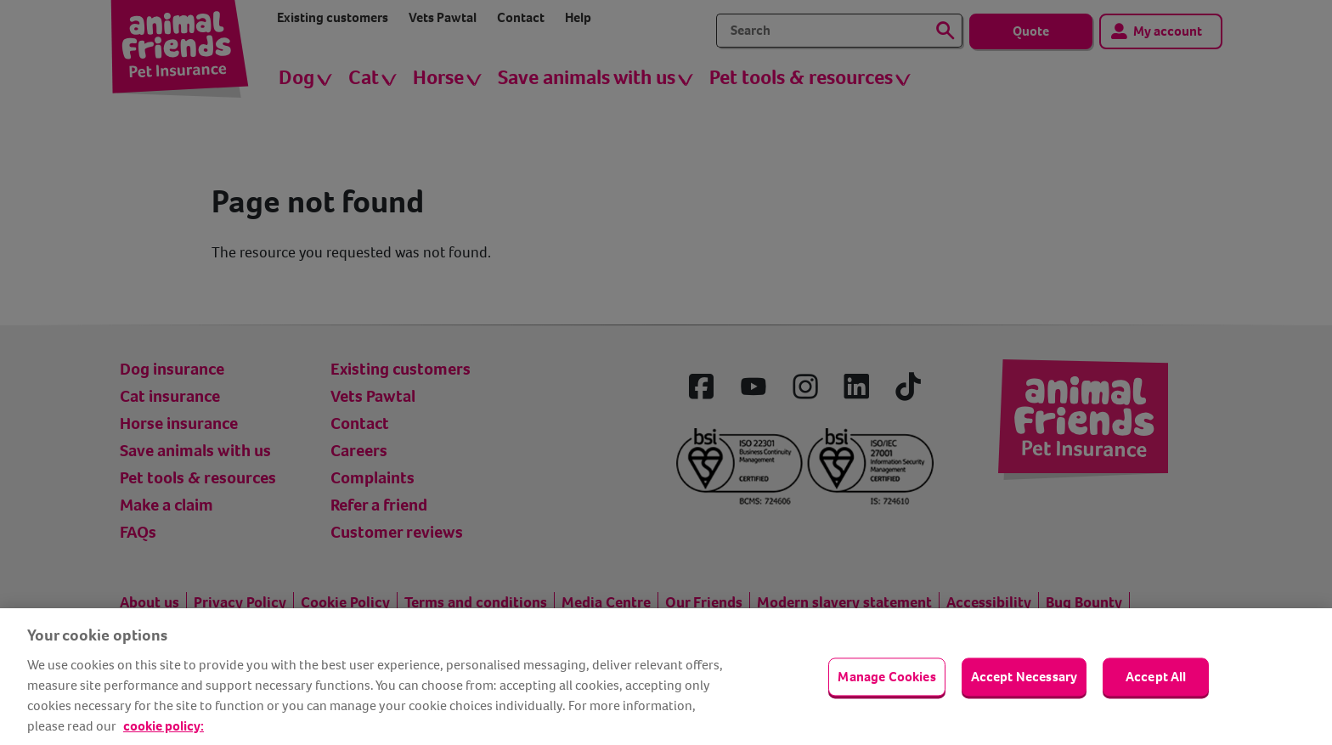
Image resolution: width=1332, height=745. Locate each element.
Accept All (1156, 677)
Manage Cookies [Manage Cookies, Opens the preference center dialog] (886, 677)
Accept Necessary (1024, 677)
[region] (666, 676)
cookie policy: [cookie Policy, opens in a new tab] (163, 726)
